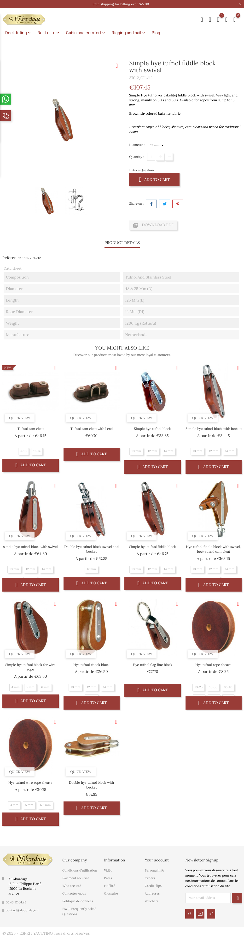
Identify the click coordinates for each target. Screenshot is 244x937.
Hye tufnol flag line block (152, 665)
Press (108, 878)
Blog (156, 32)
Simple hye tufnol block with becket (214, 429)
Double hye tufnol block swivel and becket (91, 549)
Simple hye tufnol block (152, 429)
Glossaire (111, 893)
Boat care (48, 33)
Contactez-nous (74, 893)
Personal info (154, 870)
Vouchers (151, 901)
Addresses (152, 893)
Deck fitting (18, 33)
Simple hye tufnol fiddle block (152, 547)
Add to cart (154, 179)
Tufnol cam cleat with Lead (91, 429)
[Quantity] (151, 157)
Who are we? (71, 886)
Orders (150, 878)
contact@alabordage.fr (22, 910)
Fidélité (109, 886)
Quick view (19, 418)
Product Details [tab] (122, 242)
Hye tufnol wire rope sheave (30, 782)
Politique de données (77, 901)
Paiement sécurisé (75, 878)
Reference (11, 257)
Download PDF (153, 225)
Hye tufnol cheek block (91, 665)
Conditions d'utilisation (79, 870)
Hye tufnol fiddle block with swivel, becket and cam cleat (213, 549)
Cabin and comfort (86, 33)
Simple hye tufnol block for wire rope (30, 667)
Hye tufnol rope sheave (213, 665)
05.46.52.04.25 (16, 902)
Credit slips (153, 886)
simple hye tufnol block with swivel (30, 547)
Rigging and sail (129, 33)
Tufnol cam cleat (30, 429)
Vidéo (108, 870)
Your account (157, 860)
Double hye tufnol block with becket (91, 784)
